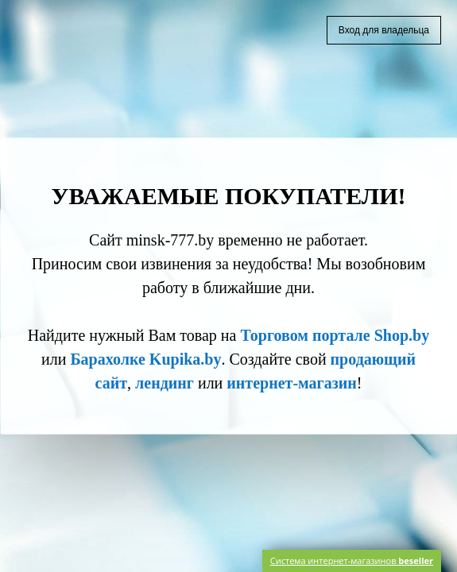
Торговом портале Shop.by (334, 335)
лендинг (164, 383)
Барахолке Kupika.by (145, 359)
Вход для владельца (384, 30)
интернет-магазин (291, 383)
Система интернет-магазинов (351, 560)
